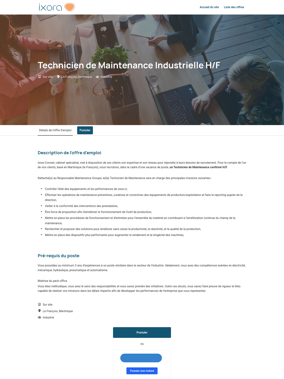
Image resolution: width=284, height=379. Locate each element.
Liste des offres (234, 7)
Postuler (142, 332)
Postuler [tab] (85, 130)
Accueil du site (209, 7)
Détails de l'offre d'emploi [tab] (55, 130)
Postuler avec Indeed (142, 370)
